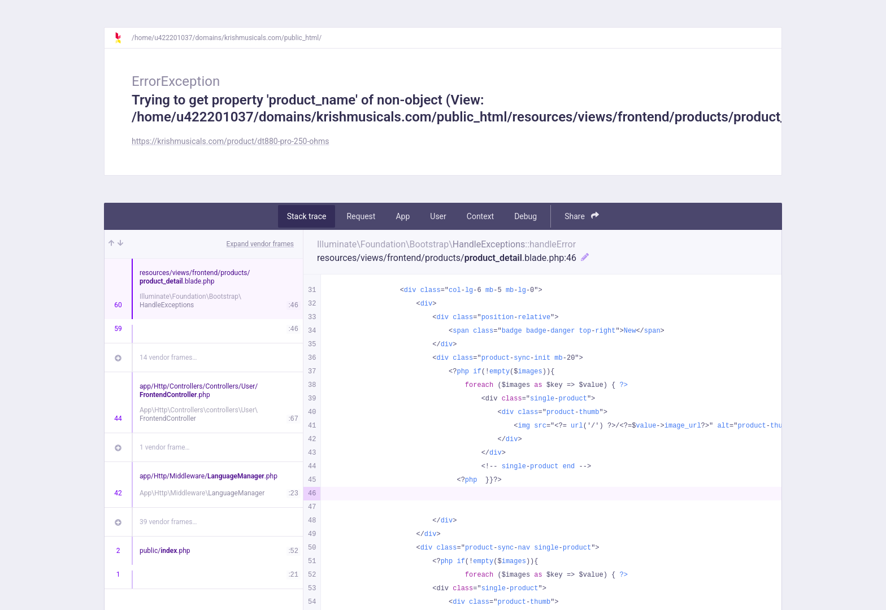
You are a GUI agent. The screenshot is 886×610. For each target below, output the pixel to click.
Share (581, 216)
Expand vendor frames (260, 244)
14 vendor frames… (168, 357)
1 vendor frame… (165, 447)
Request (360, 216)
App (403, 216)
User (438, 216)
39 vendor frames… (168, 522)
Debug (525, 216)
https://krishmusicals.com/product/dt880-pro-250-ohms (230, 141)
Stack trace (307, 216)
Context (480, 216)
